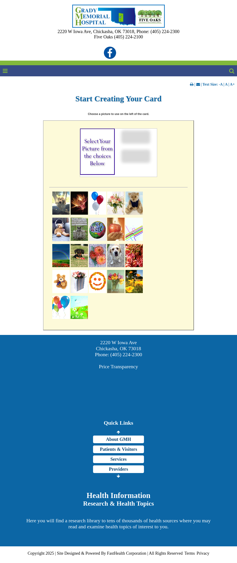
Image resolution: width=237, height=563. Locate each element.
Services (118, 459)
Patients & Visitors (118, 449)
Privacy (202, 553)
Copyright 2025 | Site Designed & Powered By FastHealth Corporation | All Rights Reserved (105, 553)
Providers (118, 469)
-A (220, 84)
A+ (232, 84)
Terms (189, 553)
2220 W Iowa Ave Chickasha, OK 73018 (118, 345)
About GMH (118, 439)
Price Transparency (118, 366)
